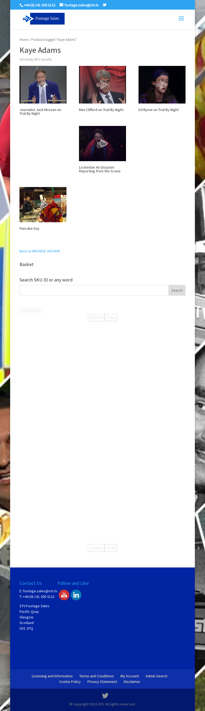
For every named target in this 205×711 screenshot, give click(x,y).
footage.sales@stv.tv (40, 591)
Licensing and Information (52, 676)
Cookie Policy (70, 681)
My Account (129, 676)
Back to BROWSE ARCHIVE (39, 251)
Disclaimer (132, 681)
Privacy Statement (102, 681)
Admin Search (156, 676)
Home (23, 39)
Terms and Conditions (96, 676)
